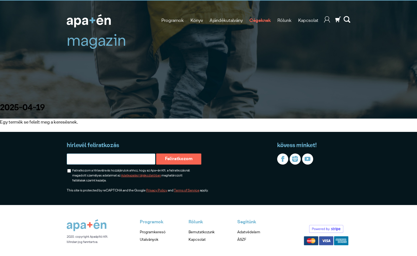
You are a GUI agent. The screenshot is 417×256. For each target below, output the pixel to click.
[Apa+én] (87, 230)
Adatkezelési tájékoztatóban (141, 175)
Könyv (197, 21)
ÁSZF (241, 239)
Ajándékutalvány (226, 21)
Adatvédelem (248, 232)
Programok (172, 21)
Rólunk (284, 21)
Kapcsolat (308, 21)
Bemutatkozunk (202, 232)
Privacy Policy (156, 190)
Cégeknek (260, 21)
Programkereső (153, 232)
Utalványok (149, 239)
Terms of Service (186, 190)
